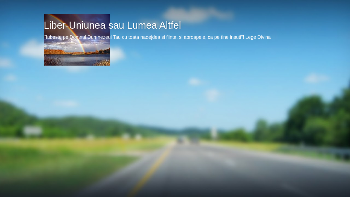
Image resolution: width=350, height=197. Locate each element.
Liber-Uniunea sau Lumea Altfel (112, 25)
